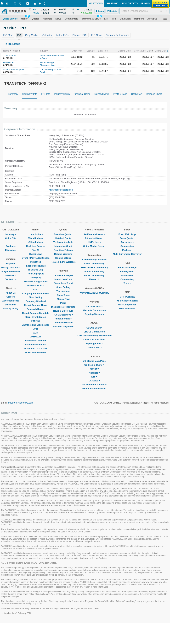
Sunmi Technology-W (13, 69)
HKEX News (94, 242)
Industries (35, 262)
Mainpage (10, 234)
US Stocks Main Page (94, 361)
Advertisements (10, 300)
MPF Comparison (127, 304)
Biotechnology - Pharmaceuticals (48, 63)
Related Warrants (63, 254)
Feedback (10, 275)
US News (94, 380)
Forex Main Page (127, 234)
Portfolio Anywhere (63, 326)
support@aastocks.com (20, 402)
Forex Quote (127, 238)
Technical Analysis (63, 242)
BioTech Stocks (35, 285)
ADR (35, 332)
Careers (11, 296)
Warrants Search (94, 306)
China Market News (94, 246)
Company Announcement (35, 293)
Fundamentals (63, 318)
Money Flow (63, 299)
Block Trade (63, 295)
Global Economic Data (94, 388)
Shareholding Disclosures (35, 325)
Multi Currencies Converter (127, 254)
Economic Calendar (35, 340)
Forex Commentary (94, 275)
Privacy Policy (10, 308)
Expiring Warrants (94, 314)
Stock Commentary (94, 263)
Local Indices (36, 234)
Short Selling (35, 297)
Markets (127, 250)
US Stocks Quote (94, 365)
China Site (10, 238)
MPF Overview (127, 296)
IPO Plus (35, 321)
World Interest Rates (35, 352)
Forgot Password (11, 271)
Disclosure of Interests (63, 307)
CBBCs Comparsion (94, 331)
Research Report (35, 309)
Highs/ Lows (35, 254)
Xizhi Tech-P (9, 55)
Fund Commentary (94, 271)
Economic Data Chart (35, 348)
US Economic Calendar (94, 384)
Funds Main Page (127, 267)
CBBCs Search (94, 327)
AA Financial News (94, 234)
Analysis (94, 373)
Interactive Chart (63, 246)
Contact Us (10, 279)
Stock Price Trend (63, 283)
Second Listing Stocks (36, 281)
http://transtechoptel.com (61, 189)
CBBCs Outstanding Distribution (94, 335)
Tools (127, 283)
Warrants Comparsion (94, 310)
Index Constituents (36, 266)
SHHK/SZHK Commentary (94, 267)
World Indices (35, 238)
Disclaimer (10, 304)
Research (94, 279)
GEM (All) (36, 277)
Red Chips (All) (36, 273)
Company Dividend (36, 301)
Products (10, 246)
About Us (11, 293)
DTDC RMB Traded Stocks (36, 258)
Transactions (63, 291)
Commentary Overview (94, 259)
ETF (36, 289)
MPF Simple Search (127, 300)
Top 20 (35, 250)
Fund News (127, 275)
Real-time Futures (35, 246)
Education (10, 250)
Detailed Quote (63, 238)
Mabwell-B (8, 62)
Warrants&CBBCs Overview (94, 293)
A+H (35, 329)
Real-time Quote (63, 234)
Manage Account (10, 267)
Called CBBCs (94, 347)
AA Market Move (63, 314)
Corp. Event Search (35, 317)
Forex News (127, 242)
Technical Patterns (63, 322)
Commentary (127, 246)
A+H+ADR (35, 336)
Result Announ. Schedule (35, 313)
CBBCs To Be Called (94, 339)
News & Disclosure (63, 311)
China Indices (35, 242)
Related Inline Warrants (63, 262)
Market (94, 369)
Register (10, 263)
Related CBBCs (63, 258)
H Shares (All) (35, 269)
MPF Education (127, 308)
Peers (63, 303)
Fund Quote (127, 271)
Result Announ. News (35, 305)
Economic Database (35, 344)
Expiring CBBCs (94, 343)
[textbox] (144, 11)
